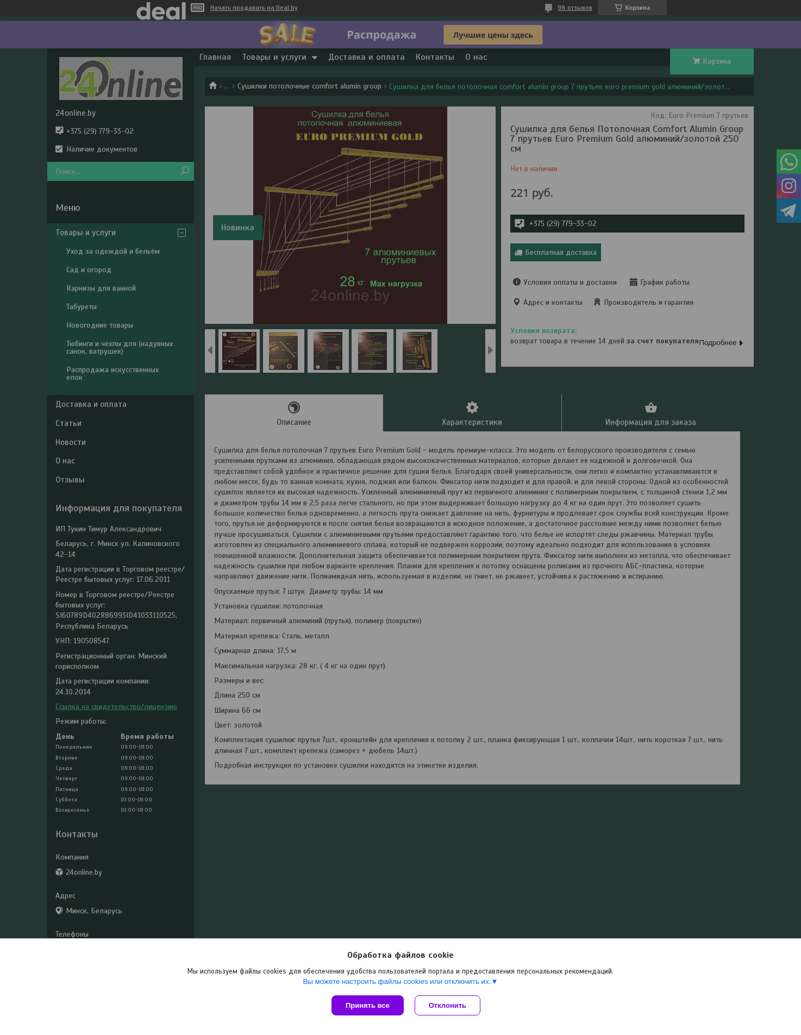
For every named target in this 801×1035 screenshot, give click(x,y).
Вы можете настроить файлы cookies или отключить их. (397, 981)
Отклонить (447, 1005)
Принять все (368, 1005)
